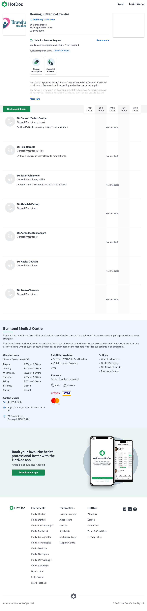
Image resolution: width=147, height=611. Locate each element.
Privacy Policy (95, 537)
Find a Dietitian (39, 548)
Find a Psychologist (41, 543)
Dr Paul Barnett (26, 147)
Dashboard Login (67, 537)
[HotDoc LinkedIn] (129, 509)
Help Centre (37, 577)
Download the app (28, 472)
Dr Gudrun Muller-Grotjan (32, 118)
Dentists (63, 525)
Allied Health (65, 520)
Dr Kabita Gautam (27, 261)
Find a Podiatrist (39, 531)
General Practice (67, 514)
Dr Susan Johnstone (28, 175)
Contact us (93, 525)
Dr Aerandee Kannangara (31, 233)
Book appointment (16, 109)
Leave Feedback (39, 583)
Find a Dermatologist (41, 560)
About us (92, 514)
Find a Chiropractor (41, 537)
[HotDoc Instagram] (135, 509)
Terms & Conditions (97, 531)
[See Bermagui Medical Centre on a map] (128, 25)
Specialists (64, 531)
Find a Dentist (38, 520)
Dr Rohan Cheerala (28, 290)
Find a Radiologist (40, 566)
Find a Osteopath (40, 554)
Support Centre (67, 543)
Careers (91, 520)
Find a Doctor (38, 514)
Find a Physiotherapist (42, 525)
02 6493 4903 (14, 402)
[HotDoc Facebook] (124, 509)
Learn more (103, 40)
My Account (37, 571)
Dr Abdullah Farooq (28, 204)
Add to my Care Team (42, 19)
